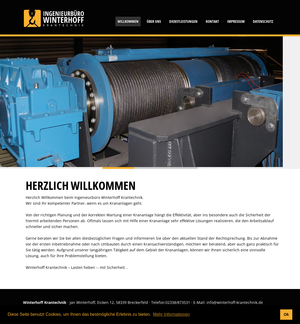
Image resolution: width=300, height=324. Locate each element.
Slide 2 (182, 168)
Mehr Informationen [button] (171, 314)
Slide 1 (150, 168)
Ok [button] (286, 314)
